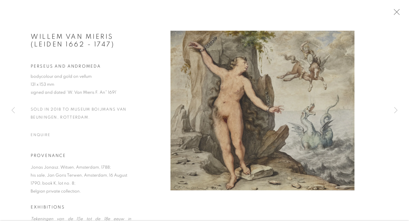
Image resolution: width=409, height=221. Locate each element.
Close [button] (395, 13)
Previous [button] (13, 110)
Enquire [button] (40, 136)
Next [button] (396, 110)
